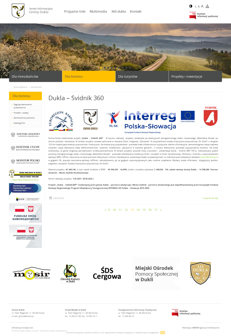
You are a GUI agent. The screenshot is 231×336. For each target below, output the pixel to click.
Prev (4, 51)
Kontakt (135, 11)
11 (120, 210)
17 (156, 210)
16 (150, 210)
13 (132, 210)
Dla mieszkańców (25, 76)
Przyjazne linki (75, 11)
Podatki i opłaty (21, 112)
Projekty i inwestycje (186, 76)
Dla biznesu (74, 76)
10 (114, 210)
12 (126, 210)
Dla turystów (127, 76)
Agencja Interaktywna (205, 327)
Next (227, 51)
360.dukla (118, 11)
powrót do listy (211, 198)
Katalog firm (19, 123)
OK (162, 332)
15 (144, 210)
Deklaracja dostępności (22, 327)
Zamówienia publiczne (24, 117)
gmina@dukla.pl (26, 316)
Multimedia (98, 11)
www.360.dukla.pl (208, 157)
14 (138, 210)
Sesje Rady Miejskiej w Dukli (25, 179)
